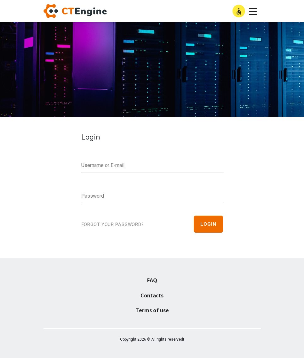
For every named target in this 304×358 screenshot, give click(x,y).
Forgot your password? (113, 224)
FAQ (152, 280)
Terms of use (152, 310)
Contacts (152, 295)
